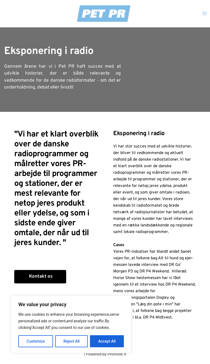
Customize (36, 341)
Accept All (107, 341)
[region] (71, 324)
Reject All (71, 341)
